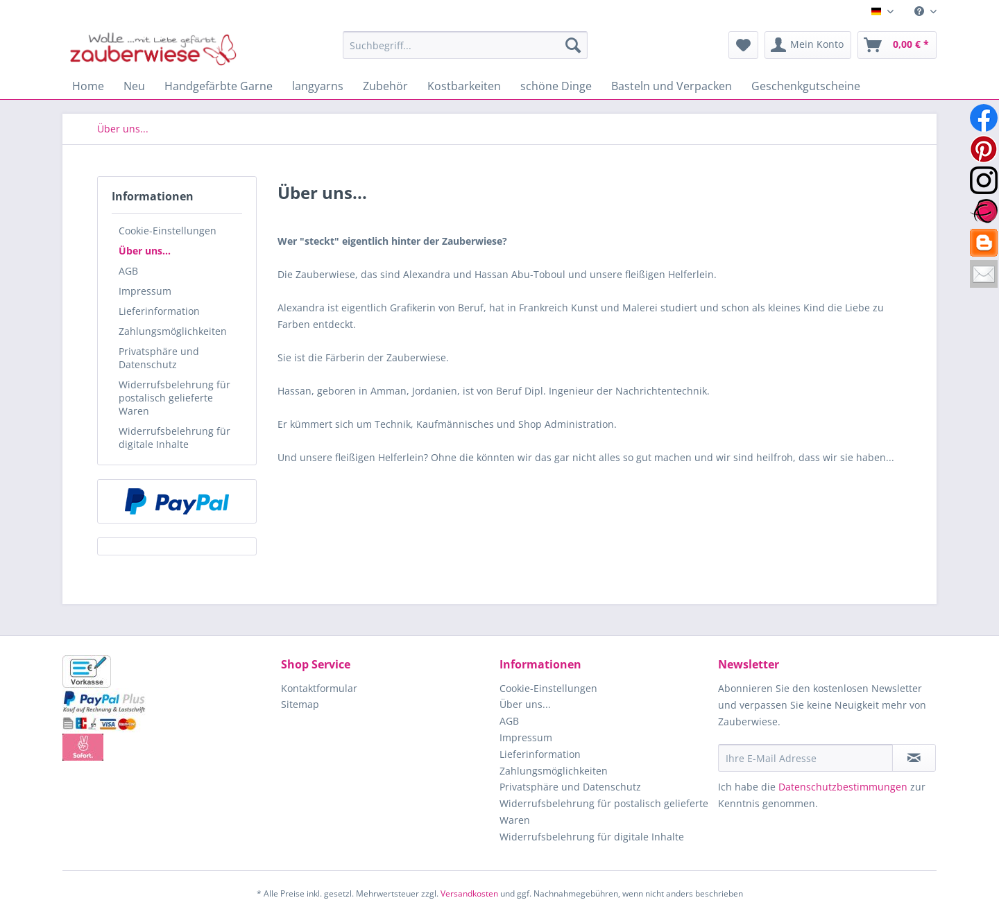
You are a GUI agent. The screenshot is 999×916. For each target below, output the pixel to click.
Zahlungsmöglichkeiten (173, 331)
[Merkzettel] (743, 45)
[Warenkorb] (897, 45)
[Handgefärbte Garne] (218, 86)
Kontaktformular (319, 688)
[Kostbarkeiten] (464, 86)
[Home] (88, 86)
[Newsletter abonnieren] (914, 758)
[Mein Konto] (808, 45)
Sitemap (300, 704)
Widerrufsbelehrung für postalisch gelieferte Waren (174, 397)
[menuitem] (920, 11)
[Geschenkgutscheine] (806, 86)
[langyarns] (317, 86)
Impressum (145, 290)
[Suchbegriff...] (465, 45)
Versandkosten (469, 893)
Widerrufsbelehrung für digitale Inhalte (174, 437)
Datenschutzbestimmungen (842, 786)
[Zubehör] (385, 86)
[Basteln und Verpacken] (671, 86)
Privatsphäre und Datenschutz (159, 358)
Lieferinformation (159, 311)
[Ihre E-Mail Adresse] (805, 758)
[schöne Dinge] (556, 86)
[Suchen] (573, 45)
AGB (128, 270)
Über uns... (145, 250)
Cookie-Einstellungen (167, 230)
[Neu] (134, 86)
